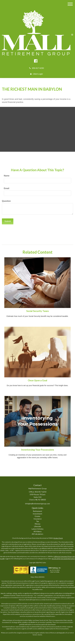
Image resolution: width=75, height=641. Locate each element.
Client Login (36, 74)
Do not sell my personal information (63, 558)
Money (37, 524)
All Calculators (37, 534)
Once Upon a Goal (37, 380)
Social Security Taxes (37, 311)
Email (6, 188)
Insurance (38, 519)
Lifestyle (37, 526)
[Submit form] (7, 221)
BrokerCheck (58, 538)
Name (6, 176)
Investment (37, 514)
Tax (37, 521)
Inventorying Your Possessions (37, 449)
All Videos (38, 531)
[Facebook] (36, 61)
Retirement (37, 511)
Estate (37, 516)
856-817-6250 (36, 68)
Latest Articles (37, 529)
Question (6, 201)
